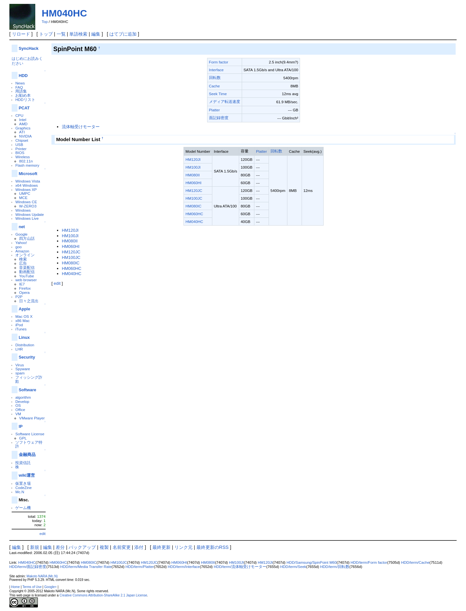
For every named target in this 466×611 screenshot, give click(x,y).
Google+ (50, 587)
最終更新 (161, 547)
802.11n (26, 161)
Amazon (22, 251)
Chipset (21, 140)
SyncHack (29, 48)
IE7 (22, 284)
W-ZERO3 (28, 206)
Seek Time (218, 94)
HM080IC (193, 206)
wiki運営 (27, 475)
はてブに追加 (123, 34)
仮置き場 (23, 483)
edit (42, 533)
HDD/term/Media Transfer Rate (86, 567)
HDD (23, 75)
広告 (23, 263)
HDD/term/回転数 (334, 567)
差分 (60, 547)
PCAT (24, 108)
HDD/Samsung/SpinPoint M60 (311, 562)
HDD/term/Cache (415, 562)
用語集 (21, 91)
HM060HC (194, 214)
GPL (23, 438)
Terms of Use (31, 587)
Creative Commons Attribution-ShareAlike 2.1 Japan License (103, 595)
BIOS (19, 152)
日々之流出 (29, 301)
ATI (22, 132)
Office (20, 409)
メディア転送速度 (224, 101)
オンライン (25, 255)
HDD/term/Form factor (368, 562)
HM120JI (193, 159)
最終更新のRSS (212, 547)
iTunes (21, 329)
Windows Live (27, 218)
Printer (20, 149)
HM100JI (193, 167)
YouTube (26, 276)
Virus (19, 365)
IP (21, 426)
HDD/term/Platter (140, 567)
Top (45, 22)
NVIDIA (25, 136)
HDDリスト (25, 99)
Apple (24, 308)
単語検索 (78, 34)
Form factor (218, 62)
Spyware (22, 369)
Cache (214, 86)
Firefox (25, 288)
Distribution (24, 345)
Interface (216, 70)
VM (18, 414)
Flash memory (27, 165)
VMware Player (32, 418)
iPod (19, 325)
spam (20, 373)
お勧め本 (23, 95)
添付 (138, 547)
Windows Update (29, 214)
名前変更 (122, 547)
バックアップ (82, 547)
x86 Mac (22, 320)
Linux (24, 337)
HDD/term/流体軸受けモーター (240, 567)
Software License (29, 434)
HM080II (192, 175)
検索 (23, 259)
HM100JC (193, 198)
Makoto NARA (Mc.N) (42, 576)
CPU (19, 115)
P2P (18, 296)
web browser (26, 280)
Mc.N (19, 492)
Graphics (22, 128)
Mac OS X (23, 316)
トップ (46, 34)
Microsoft (28, 173)
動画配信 (27, 272)
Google (21, 234)
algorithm (23, 397)
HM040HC (64, 13)
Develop (22, 401)
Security (27, 357)
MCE (23, 197)
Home (15, 587)
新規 (34, 547)
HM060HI (193, 183)
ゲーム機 (23, 507)
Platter (214, 110)
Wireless (22, 157)
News (20, 83)
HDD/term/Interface (184, 567)
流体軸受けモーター (81, 126)
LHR (19, 349)
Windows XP (26, 189)
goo (18, 247)
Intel (22, 119)
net (22, 226)
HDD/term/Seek (293, 567)
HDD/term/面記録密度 (27, 567)
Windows (22, 210)
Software (27, 389)
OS (18, 405)
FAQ (19, 87)
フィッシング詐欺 (28, 379)
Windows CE (26, 202)
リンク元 (183, 547)
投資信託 (23, 463)
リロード (21, 34)
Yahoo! (21, 242)
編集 (95, 34)
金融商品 (27, 454)
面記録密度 (218, 118)
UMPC (24, 193)
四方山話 (27, 238)
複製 (104, 547)
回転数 (215, 77)
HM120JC (193, 190)
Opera (24, 292)
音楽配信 (27, 267)
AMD (23, 124)
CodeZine (23, 487)
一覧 (61, 34)
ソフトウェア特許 (28, 444)
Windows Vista (27, 181)
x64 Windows (26, 185)
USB (19, 144)
